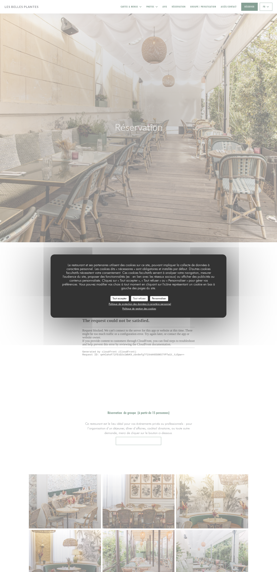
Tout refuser (139, 298)
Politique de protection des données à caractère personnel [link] (140, 303)
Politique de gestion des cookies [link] (139, 308)
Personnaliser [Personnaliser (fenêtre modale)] (159, 298)
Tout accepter (120, 298)
